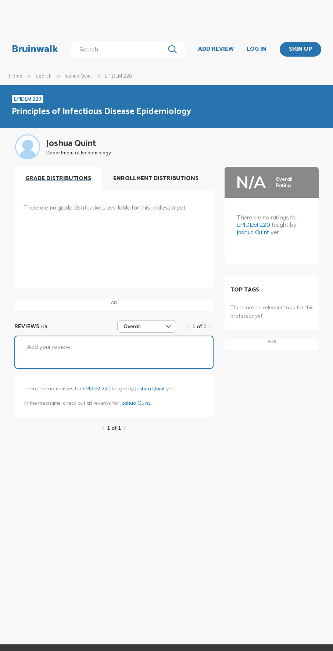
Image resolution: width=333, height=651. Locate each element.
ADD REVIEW (216, 49)
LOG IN (256, 49)
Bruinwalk (35, 49)
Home (15, 76)
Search (43, 76)
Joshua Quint (78, 76)
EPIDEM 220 (96, 388)
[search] (119, 49)
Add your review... (50, 346)
